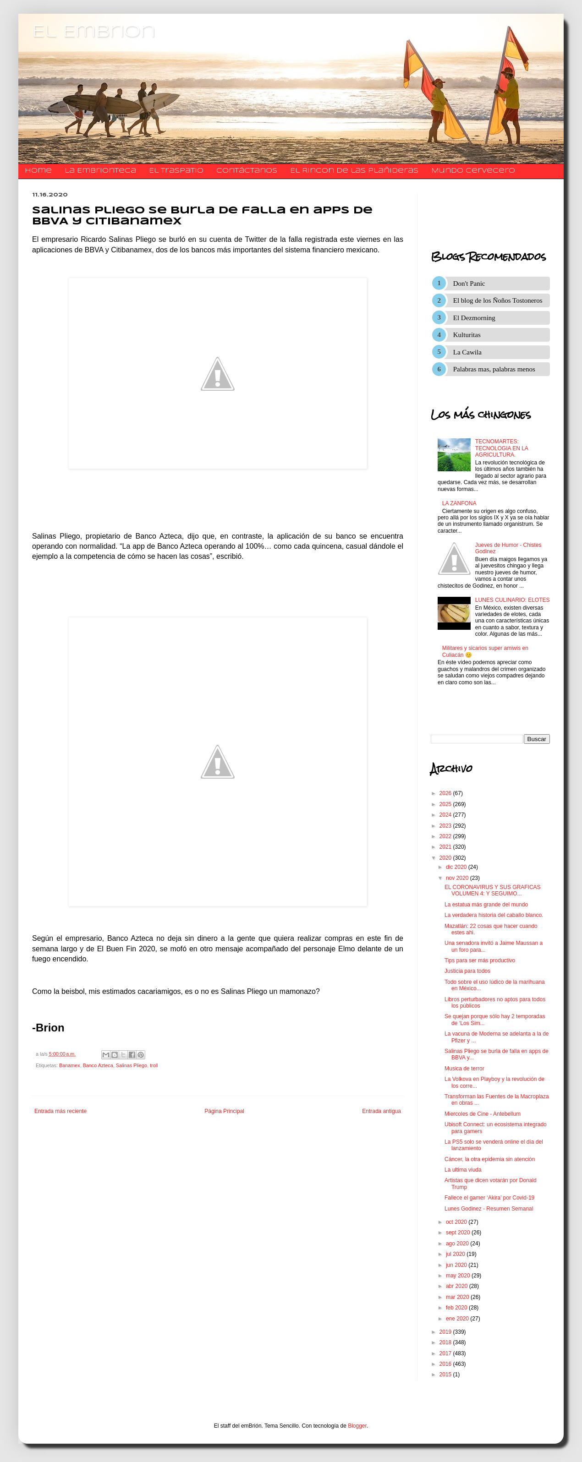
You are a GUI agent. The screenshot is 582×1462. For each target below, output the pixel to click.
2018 (446, 1342)
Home (38, 171)
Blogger (357, 1426)
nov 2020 (458, 878)
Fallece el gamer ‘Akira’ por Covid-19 (489, 1198)
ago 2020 (458, 1243)
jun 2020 (457, 1265)
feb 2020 (457, 1307)
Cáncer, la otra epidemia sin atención (490, 1159)
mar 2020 (458, 1297)
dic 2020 (457, 867)
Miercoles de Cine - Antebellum (483, 1114)
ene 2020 (458, 1318)
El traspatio (176, 171)
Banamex (69, 1065)
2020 (446, 858)
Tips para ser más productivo (480, 960)
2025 (446, 804)
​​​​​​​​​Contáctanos (246, 171)
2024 (446, 815)
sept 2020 (459, 1232)
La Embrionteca (100, 171)
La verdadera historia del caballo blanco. (494, 915)
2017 (446, 1353)
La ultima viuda (463, 1170)
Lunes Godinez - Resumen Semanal (489, 1209)
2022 (446, 836)
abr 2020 (457, 1286)
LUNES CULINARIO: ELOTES (512, 600)
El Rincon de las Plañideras (354, 171)
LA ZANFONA (459, 503)
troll (154, 1065)
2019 (446, 1332)
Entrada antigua (381, 1111)
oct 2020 (457, 1222)
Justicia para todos (467, 971)
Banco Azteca (98, 1065)
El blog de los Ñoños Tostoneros (498, 300)
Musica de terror (464, 1068)
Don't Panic (469, 283)
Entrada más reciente (60, 1111)
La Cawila (467, 352)
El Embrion (93, 32)
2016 (446, 1364)
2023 (446, 826)
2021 (446, 847)
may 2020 (459, 1275)
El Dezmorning (474, 318)
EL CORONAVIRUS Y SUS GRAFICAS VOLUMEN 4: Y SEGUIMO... (493, 890)
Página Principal (224, 1111)
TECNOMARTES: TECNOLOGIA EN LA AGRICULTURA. (501, 448)
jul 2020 (456, 1254)
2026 (446, 793)
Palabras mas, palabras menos (494, 369)
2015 (446, 1374)
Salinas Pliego (131, 1065)
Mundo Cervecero (473, 171)
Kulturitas (467, 334)
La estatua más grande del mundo (486, 904)
